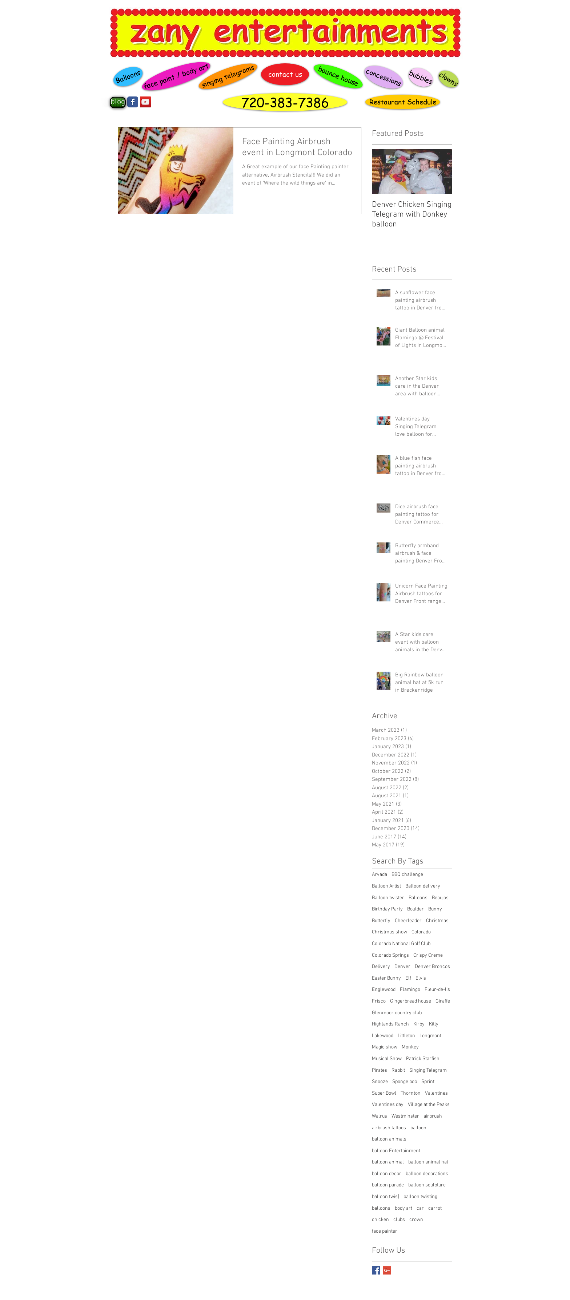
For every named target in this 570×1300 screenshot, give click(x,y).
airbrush (433, 1116)
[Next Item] (440, 171)
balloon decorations (427, 1174)
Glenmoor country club (397, 1013)
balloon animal (388, 1162)
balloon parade (388, 1185)
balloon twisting (420, 1197)
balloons (381, 1208)
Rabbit (398, 1070)
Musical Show (387, 1059)
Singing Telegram (428, 1070)
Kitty (433, 1024)
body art (403, 1208)
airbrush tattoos (389, 1128)
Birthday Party (387, 909)
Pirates (379, 1070)
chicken (380, 1220)
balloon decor (386, 1174)
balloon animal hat (428, 1162)
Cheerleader (408, 921)
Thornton (411, 1093)
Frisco (379, 1001)
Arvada (379, 875)
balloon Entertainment (396, 1151)
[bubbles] (421, 77)
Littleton (406, 1036)
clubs (399, 1220)
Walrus (379, 1116)
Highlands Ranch (390, 1024)
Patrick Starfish (422, 1059)
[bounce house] (338, 76)
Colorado (421, 932)
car (420, 1208)
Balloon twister (388, 898)
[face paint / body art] (176, 76)
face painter (384, 1231)
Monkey (410, 1047)
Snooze (380, 1082)
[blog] (118, 102)
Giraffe (442, 1001)
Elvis (421, 978)
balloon (418, 1128)
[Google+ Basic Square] (387, 1270)
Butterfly (381, 921)
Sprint (427, 1082)
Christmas (437, 921)
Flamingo (410, 990)
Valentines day (388, 1105)
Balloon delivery (422, 886)
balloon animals (389, 1139)
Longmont (430, 1036)
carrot (435, 1208)
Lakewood (382, 1036)
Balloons (418, 898)
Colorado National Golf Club (401, 944)
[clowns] (448, 79)
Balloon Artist (386, 886)
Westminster (405, 1116)
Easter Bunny (386, 978)
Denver (402, 967)
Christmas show (389, 932)
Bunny (435, 909)
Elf (408, 978)
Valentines (436, 1093)
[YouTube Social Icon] (145, 101)
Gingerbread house (410, 1001)
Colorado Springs (390, 955)
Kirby (419, 1024)
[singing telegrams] (228, 76)
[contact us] (285, 74)
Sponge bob (404, 1082)
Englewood (384, 990)
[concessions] (383, 77)
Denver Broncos (432, 967)
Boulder (415, 909)
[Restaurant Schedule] (402, 102)
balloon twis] (385, 1197)
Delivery (381, 967)
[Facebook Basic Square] (376, 1270)
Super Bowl (384, 1093)
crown (416, 1220)
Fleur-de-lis (437, 990)
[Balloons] (128, 76)
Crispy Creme (428, 955)
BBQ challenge (407, 875)
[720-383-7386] (285, 102)
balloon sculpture (427, 1185)
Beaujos (440, 898)
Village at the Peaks (429, 1105)
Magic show (384, 1047)
